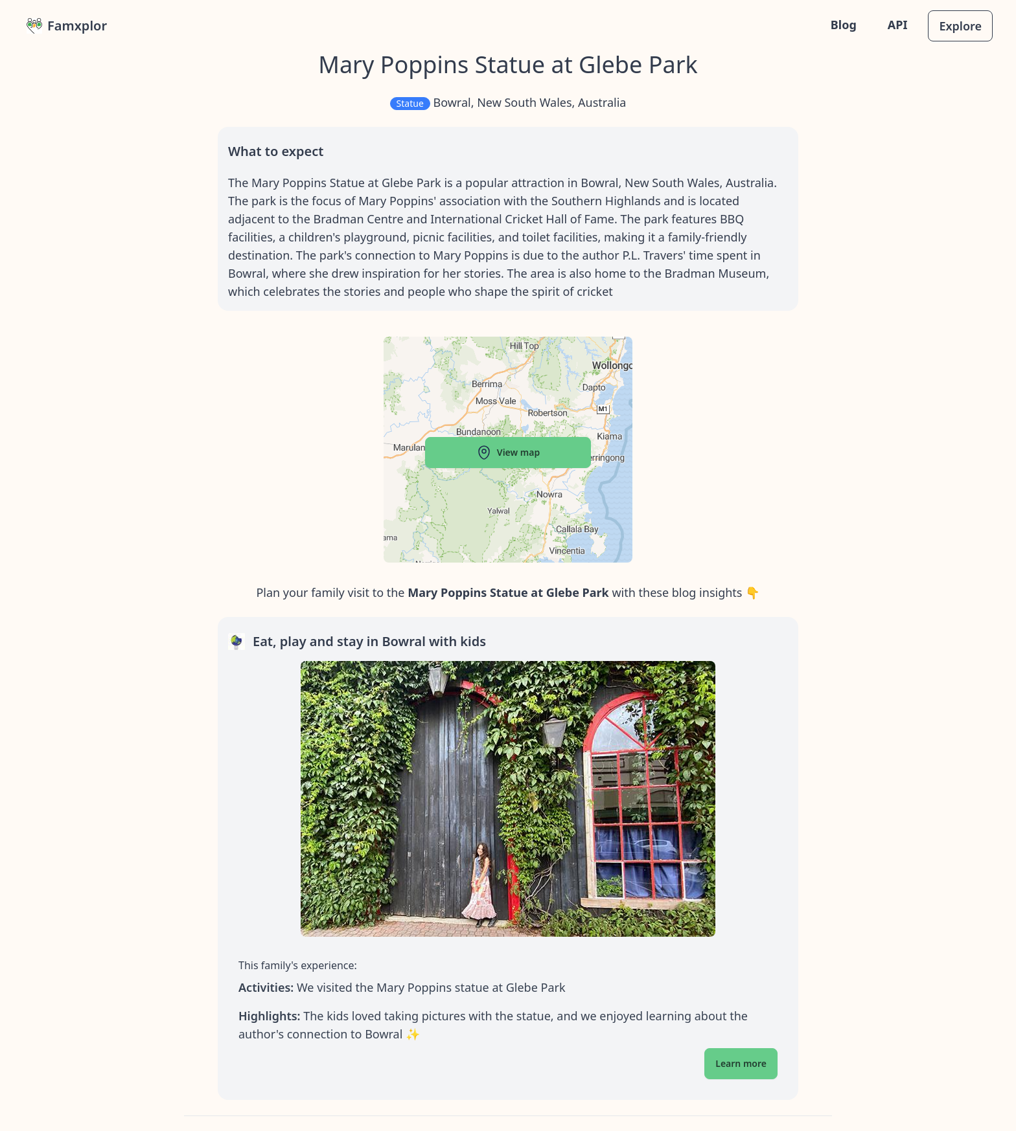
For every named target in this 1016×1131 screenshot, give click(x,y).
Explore (960, 26)
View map (508, 452)
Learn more (741, 1063)
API (898, 24)
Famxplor (67, 25)
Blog (844, 24)
